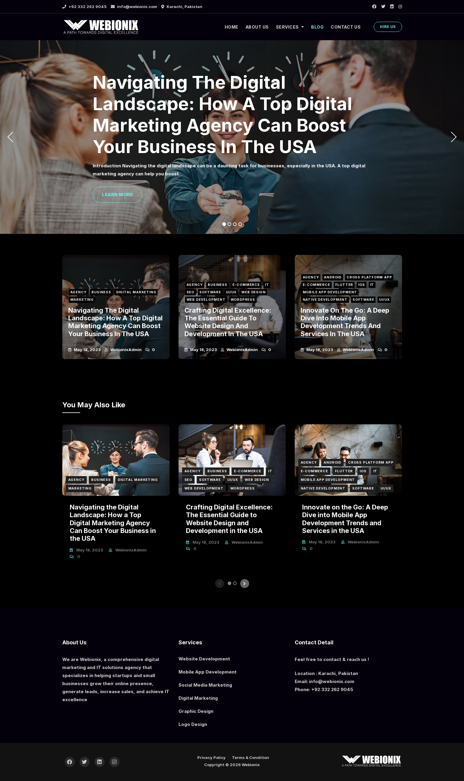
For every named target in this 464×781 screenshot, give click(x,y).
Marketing (82, 299)
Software (210, 292)
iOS (362, 284)
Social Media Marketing (205, 685)
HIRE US (388, 26)
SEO (190, 292)
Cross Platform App (369, 276)
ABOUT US (257, 26)
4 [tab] (240, 224)
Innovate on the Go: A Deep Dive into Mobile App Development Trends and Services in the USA (345, 322)
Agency (78, 292)
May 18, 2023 (87, 349)
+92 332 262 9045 (84, 6)
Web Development (206, 299)
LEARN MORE (117, 194)
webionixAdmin (125, 349)
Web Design (254, 292)
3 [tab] (235, 224)
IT (268, 284)
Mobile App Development (330, 292)
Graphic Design (196, 711)
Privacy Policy (211, 757)
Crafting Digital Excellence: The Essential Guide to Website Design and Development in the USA (227, 322)
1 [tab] (224, 224)
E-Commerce (246, 284)
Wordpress (243, 299)
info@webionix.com (134, 6)
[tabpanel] (232, 137)
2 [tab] (229, 224)
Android (333, 276)
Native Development (325, 299)
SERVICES (287, 26)
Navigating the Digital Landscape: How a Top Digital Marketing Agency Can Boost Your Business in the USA (222, 114)
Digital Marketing (137, 292)
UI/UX (231, 292)
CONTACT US (346, 26)
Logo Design (193, 724)
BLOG (317, 26)
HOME (231, 26)
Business (101, 292)
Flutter (345, 284)
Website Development (204, 659)
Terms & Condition (250, 757)
